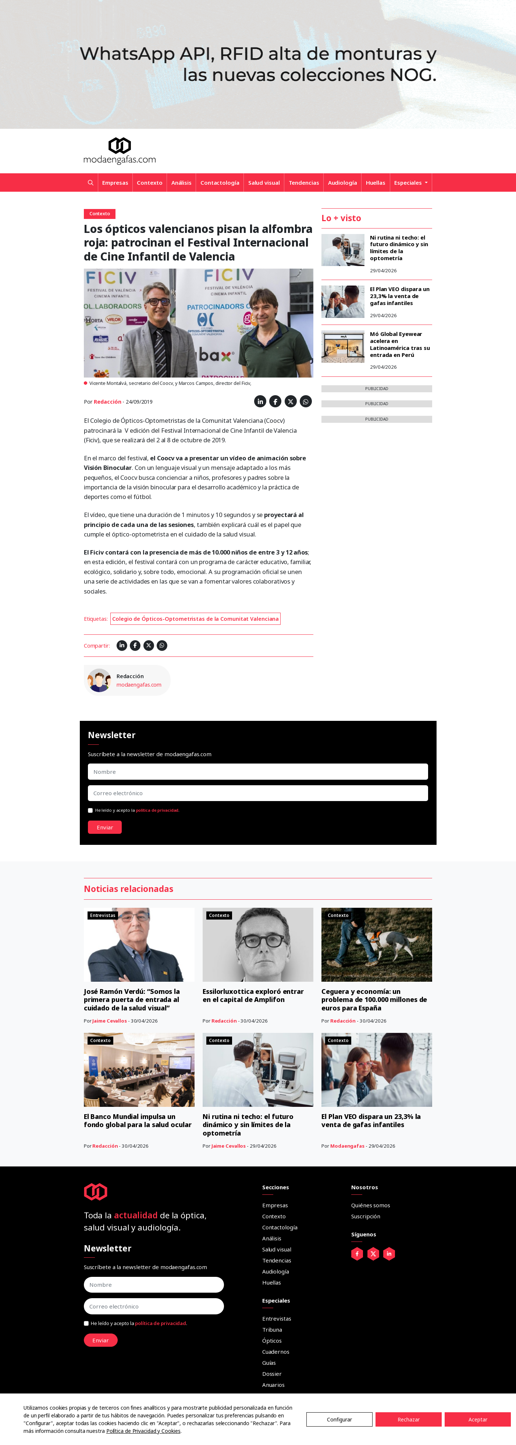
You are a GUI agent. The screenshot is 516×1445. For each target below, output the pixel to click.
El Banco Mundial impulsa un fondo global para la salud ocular (138, 1120)
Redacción (107, 401)
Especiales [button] (408, 182)
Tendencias (304, 182)
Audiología (342, 182)
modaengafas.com (139, 684)
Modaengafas (347, 1146)
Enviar (105, 827)
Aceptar (478, 1419)
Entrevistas (276, 1318)
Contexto (149, 182)
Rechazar (409, 1419)
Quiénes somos (370, 1205)
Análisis (181, 182)
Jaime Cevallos (109, 1020)
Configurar (339, 1419)
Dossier (272, 1373)
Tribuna (272, 1329)
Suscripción (365, 1216)
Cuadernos (275, 1351)
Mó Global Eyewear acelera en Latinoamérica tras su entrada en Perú (400, 344)
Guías (269, 1362)
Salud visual (264, 182)
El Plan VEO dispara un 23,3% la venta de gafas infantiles (400, 296)
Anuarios (273, 1384)
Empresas (115, 182)
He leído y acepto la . (137, 810)
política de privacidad (157, 810)
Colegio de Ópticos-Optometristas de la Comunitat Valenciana (195, 618)
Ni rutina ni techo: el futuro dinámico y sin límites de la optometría (399, 248)
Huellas (375, 182)
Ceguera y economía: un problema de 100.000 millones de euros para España (374, 999)
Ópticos (272, 1340)
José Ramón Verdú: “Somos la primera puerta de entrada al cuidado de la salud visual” (132, 999)
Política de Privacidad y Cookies (143, 1430)
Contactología (219, 182)
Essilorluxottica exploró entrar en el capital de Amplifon (253, 995)
